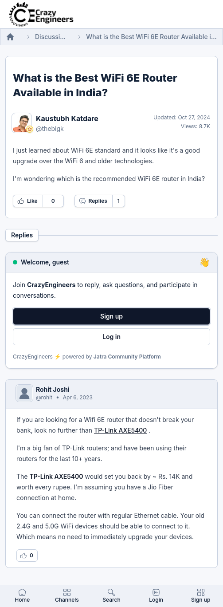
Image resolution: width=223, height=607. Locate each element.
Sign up (111, 316)
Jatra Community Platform (127, 356)
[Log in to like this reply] (27, 555)
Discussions (50, 36)
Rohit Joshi (53, 389)
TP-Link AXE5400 (120, 430)
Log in (111, 336)
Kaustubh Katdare (67, 118)
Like (27, 201)
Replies (93, 201)
